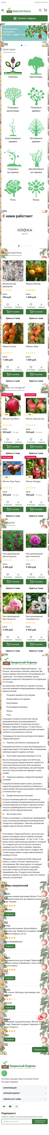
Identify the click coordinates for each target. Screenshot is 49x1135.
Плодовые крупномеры (13, 109)
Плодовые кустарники (13, 170)
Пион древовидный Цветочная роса (34, 555)
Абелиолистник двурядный (9, 285)
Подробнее (9, 914)
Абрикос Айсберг (33, 284)
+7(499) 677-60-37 (41, 2)
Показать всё (40, 1050)
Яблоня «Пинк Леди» (11, 481)
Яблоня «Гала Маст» (11, 419)
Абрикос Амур (32, 346)
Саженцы (13, 76)
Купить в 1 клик (13, 318)
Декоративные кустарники (36, 170)
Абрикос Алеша (9, 346)
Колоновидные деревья (13, 140)
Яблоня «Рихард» (33, 481)
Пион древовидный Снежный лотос (34, 617)
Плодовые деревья (36, 109)
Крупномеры (36, 76)
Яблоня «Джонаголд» (35, 419)
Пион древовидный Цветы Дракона (11, 555)
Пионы (36, 199)
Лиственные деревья (36, 140)
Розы (13, 199)
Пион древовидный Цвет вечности (11, 617)
